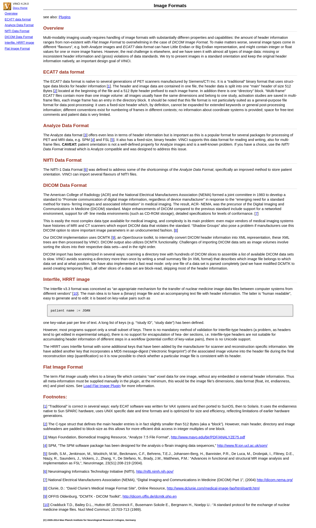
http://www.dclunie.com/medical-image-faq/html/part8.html (213, 488)
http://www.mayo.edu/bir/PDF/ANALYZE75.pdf (208, 437)
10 (75, 293)
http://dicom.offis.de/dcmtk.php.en (149, 496)
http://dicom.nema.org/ (275, 480)
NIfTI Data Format (17, 31)
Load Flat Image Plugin (102, 386)
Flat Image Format (17, 48)
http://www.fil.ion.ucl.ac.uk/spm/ (242, 446)
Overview (11, 13)
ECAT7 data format (18, 19)
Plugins (65, 17)
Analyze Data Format (19, 25)
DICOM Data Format (19, 37)
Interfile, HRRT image (19, 42)
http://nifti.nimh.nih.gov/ (155, 471)
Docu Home (20, 7)
